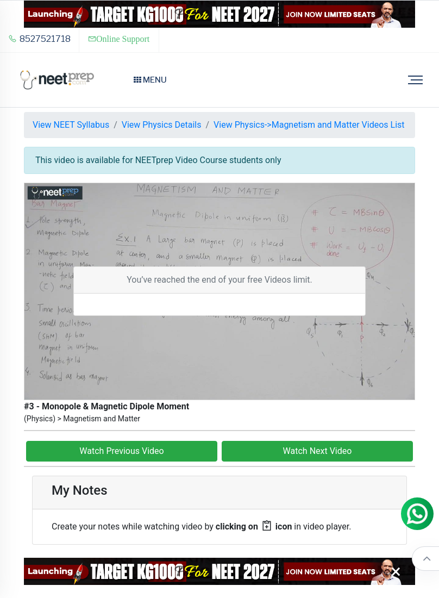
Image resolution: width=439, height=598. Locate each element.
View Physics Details (162, 125)
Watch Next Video (317, 451)
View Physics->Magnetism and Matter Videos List (309, 125)
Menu (150, 80)
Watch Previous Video (121, 451)
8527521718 (39, 39)
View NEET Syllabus (71, 125)
